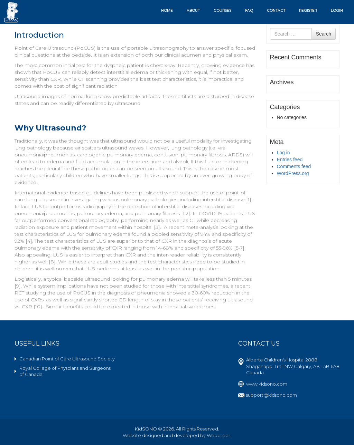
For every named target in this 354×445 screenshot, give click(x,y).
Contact (276, 10)
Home (167, 10)
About (193, 10)
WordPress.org (293, 173)
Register (308, 10)
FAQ (249, 10)
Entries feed (290, 159)
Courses (222, 10)
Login (337, 10)
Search (323, 34)
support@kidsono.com (271, 395)
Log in (283, 152)
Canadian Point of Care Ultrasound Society (67, 358)
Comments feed (294, 166)
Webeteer (218, 435)
